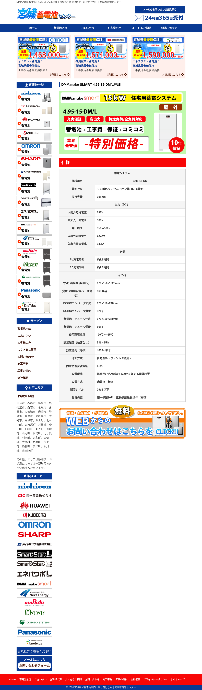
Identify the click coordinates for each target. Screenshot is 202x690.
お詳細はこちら (171, 74)
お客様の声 (114, 27)
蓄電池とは (60, 27)
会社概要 (22, 377)
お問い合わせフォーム (34, 665)
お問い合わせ (168, 27)
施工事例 (22, 363)
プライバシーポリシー (155, 679)
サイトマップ (178, 679)
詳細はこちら (58, 74)
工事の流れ (24, 370)
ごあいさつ (87, 27)
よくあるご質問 (141, 27)
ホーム (33, 27)
